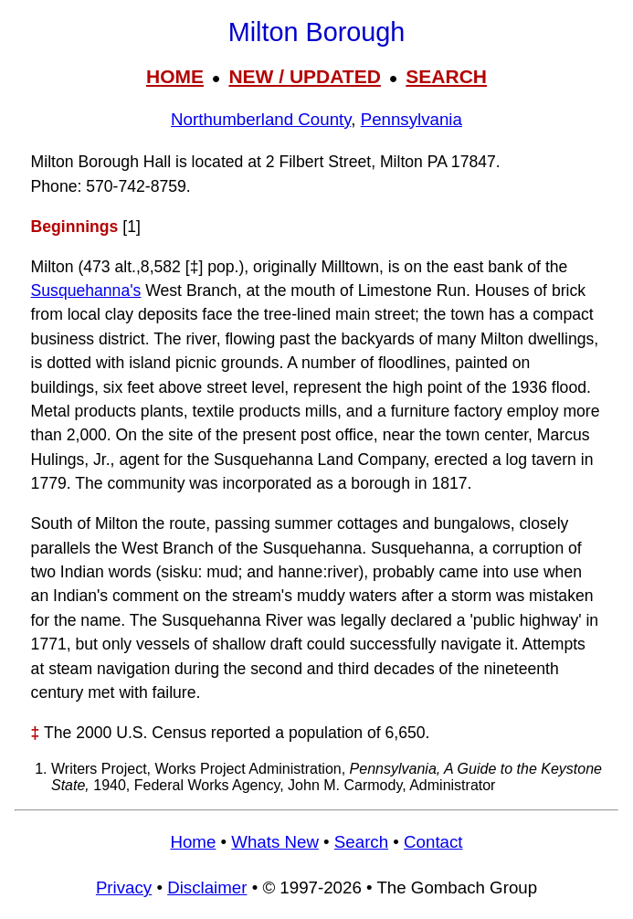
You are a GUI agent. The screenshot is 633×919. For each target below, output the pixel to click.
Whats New (275, 841)
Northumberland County (261, 119)
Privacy (124, 887)
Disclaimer (207, 887)
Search (361, 841)
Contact (433, 841)
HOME (175, 76)
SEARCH (446, 76)
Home (193, 841)
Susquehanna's (86, 290)
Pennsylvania (411, 119)
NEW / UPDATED (304, 76)
